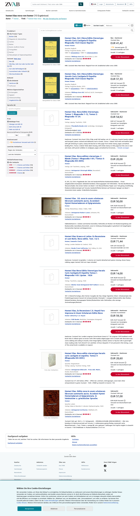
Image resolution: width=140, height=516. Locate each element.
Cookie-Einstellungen (51, 500)
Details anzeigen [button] (123, 148)
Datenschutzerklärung (65, 476)
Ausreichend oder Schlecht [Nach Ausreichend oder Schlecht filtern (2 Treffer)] (18, 71)
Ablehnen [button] (54, 509)
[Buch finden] (81, 4)
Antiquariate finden (103, 10)
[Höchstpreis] (22, 135)
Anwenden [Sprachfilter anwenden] (12, 113)
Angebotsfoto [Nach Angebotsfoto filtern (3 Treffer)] (14, 100)
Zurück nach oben (70, 456)
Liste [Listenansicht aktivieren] (78, 25)
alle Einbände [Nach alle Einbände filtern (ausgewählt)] (13, 80)
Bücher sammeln (51, 10)
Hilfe (131, 4)
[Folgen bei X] (105, 471)
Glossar (74, 442)
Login (101, 4)
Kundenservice (85, 469)
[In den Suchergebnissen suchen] (87, 30)
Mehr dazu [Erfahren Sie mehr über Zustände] (17, 58)
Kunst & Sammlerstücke (77, 10)
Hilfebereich (84, 465)
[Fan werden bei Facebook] (105, 466)
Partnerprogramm (42, 469)
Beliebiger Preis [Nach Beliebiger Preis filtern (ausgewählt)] (13, 121)
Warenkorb (17, 479)
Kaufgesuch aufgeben (15, 443)
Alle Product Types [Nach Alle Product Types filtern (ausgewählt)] (15, 34)
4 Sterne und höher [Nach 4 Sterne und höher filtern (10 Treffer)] (21, 170)
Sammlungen (29, 10)
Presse (61, 469)
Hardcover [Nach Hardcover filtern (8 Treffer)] (12, 83)
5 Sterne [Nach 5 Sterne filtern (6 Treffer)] (17, 173)
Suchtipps (75, 439)
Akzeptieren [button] (29, 509)
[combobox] (54, 4)
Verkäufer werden (128, 10)
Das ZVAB (62, 465)
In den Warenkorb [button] (122, 57)
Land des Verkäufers (14, 154)
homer (16, 19)
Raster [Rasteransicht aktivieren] (87, 25)
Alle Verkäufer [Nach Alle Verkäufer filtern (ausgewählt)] (14, 162)
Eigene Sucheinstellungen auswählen (84, 445)
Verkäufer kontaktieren (72, 61)
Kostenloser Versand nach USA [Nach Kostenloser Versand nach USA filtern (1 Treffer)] (21, 142)
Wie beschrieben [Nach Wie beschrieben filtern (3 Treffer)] (14, 74)
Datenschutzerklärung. (111, 502)
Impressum (62, 472)
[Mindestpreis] (11, 135)
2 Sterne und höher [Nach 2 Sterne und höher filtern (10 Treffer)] (21, 165)
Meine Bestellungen (20, 476)
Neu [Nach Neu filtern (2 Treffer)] (10, 61)
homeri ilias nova (34, 19)
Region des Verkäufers (15, 150)
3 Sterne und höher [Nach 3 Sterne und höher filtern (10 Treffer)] (21, 168)
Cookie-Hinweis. (22, 502)
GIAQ (79, 130)
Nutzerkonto (110, 4)
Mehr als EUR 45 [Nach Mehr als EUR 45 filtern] (13, 129)
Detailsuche (10, 10)
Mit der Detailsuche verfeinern (55, 19)
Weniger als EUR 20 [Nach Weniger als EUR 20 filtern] (15, 124)
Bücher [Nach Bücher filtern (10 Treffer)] (12, 36)
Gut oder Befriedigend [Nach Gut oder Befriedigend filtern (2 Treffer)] (16, 69)
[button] (132, 30)
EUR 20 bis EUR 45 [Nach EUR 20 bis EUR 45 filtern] (14, 127)
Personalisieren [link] (79, 509)
